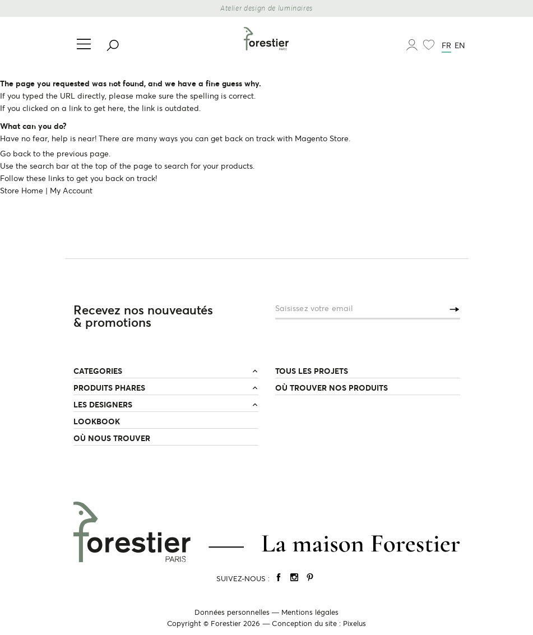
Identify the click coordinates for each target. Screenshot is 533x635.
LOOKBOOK (96, 421)
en (460, 45)
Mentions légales (310, 612)
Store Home (21, 191)
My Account (71, 191)
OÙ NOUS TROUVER (111, 438)
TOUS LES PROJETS (311, 371)
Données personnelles (232, 612)
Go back (15, 154)
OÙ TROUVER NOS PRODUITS (331, 388)
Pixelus (354, 623)
